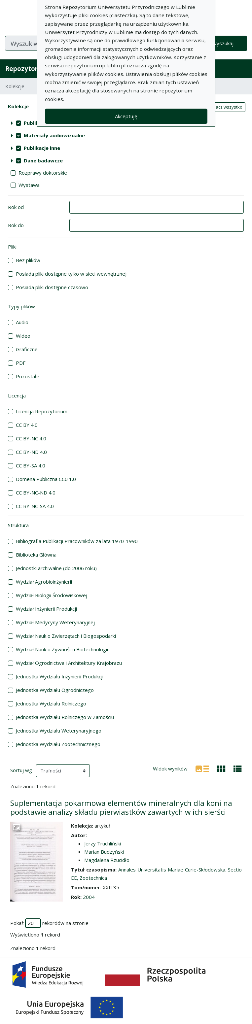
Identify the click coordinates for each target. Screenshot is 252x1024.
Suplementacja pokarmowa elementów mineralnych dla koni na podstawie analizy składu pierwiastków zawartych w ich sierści (121, 807)
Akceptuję (126, 116)
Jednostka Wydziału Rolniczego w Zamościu (65, 717)
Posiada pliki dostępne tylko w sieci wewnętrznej (71, 273)
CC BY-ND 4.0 (31, 452)
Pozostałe (27, 376)
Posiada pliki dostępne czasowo (52, 287)
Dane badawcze (43, 160)
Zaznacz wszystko (223, 107)
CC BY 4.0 (27, 425)
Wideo (23, 335)
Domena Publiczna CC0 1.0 (46, 479)
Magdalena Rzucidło (106, 860)
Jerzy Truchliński (102, 843)
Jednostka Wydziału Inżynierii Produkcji (59, 676)
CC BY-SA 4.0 (30, 465)
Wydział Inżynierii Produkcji (46, 608)
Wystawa (29, 185)
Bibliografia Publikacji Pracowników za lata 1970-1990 (77, 541)
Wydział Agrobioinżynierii (44, 581)
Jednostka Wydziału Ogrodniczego (55, 690)
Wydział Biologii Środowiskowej (51, 595)
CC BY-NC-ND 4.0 (35, 492)
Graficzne (27, 349)
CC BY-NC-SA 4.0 (35, 506)
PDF (20, 362)
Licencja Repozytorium (41, 411)
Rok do (16, 225)
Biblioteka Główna (36, 554)
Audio (22, 322)
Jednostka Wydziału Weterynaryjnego (58, 730)
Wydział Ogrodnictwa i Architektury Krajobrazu (69, 663)
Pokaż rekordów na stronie (49, 923)
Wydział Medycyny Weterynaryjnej (55, 622)
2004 (89, 897)
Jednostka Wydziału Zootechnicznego (58, 744)
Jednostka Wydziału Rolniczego (51, 703)
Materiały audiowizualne (54, 135)
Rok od (16, 207)
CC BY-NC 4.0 (31, 438)
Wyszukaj (223, 43)
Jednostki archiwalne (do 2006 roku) (56, 568)
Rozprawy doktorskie (42, 172)
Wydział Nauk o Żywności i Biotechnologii (62, 649)
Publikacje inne (42, 148)
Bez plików (28, 260)
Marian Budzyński (104, 851)
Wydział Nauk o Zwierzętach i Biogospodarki (66, 635)
